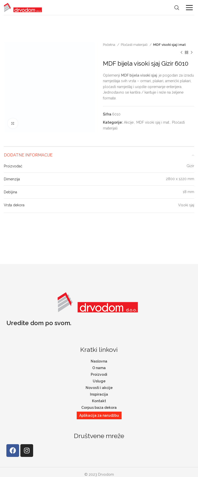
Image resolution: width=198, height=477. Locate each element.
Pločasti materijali (134, 44)
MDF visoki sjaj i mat (169, 44)
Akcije (129, 122)
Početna (109, 44)
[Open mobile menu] (189, 8)
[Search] (177, 8)
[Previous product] (181, 52)
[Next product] (191, 52)
